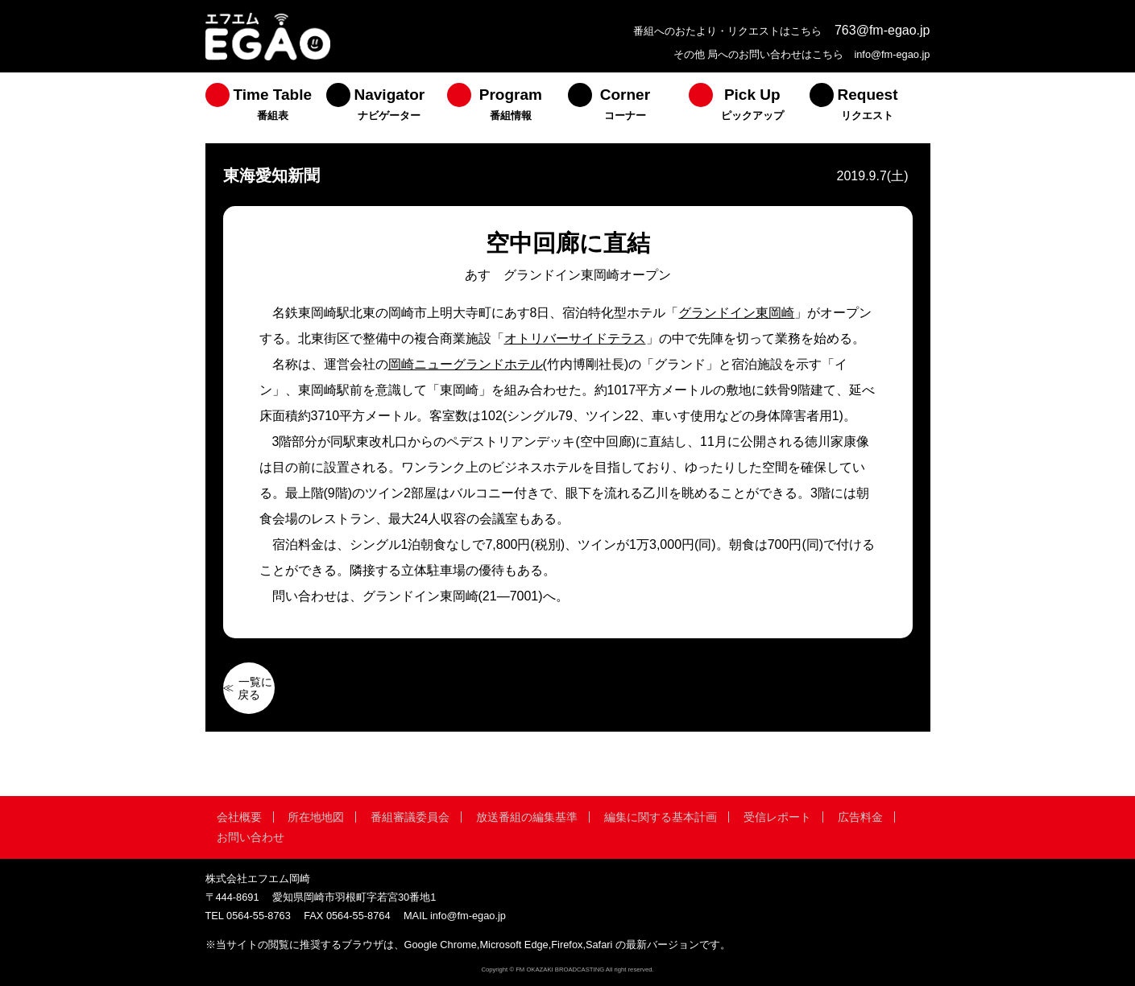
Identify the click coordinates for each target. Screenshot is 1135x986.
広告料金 (860, 817)
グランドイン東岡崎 (736, 313)
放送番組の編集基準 (527, 817)
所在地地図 (316, 817)
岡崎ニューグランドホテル (465, 364)
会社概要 (239, 817)
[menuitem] (265, 107)
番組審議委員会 (410, 817)
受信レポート (777, 817)
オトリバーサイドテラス (575, 338)
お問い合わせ (250, 837)
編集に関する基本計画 (660, 817)
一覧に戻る (255, 688)
